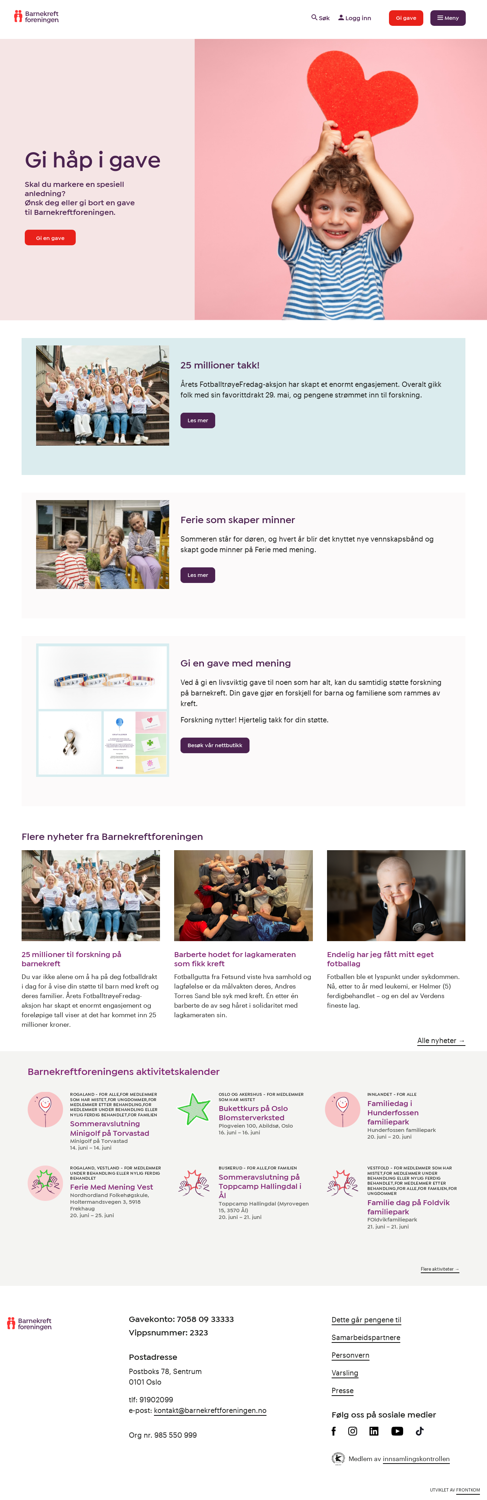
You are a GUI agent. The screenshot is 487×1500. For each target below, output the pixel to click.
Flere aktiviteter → (440, 1269)
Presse (343, 1390)
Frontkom (468, 1489)
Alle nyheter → (441, 1040)
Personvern (350, 1355)
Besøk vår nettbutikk (215, 745)
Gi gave (406, 18)
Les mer (198, 420)
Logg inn (354, 18)
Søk (320, 18)
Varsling (345, 1372)
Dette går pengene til (366, 1319)
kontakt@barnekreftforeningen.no (210, 1410)
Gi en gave (50, 238)
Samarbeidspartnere (366, 1337)
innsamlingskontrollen (416, 1458)
